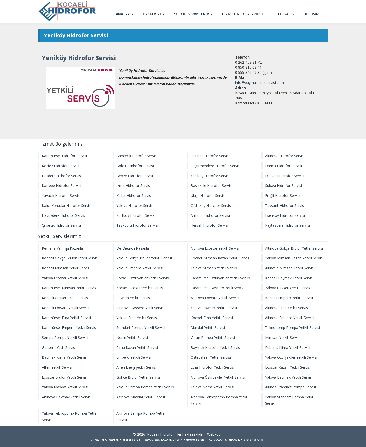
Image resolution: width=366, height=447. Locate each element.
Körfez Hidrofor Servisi (60, 165)
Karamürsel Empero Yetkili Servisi (69, 327)
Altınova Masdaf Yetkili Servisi (140, 397)
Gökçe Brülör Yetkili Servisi (138, 377)
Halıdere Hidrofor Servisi (62, 175)
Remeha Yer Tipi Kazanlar (63, 248)
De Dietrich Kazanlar (133, 248)
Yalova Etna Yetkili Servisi (137, 317)
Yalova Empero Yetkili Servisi (139, 268)
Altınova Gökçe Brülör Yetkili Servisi (294, 248)
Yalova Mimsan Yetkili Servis (214, 268)
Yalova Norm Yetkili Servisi (212, 387)
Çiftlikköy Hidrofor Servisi (211, 205)
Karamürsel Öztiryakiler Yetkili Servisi (221, 278)
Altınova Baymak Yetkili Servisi (67, 397)
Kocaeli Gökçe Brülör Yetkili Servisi (70, 258)
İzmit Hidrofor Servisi (133, 185)
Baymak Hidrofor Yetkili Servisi (216, 347)
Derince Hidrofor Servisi (210, 155)
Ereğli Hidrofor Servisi (282, 195)
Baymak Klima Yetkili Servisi (64, 357)
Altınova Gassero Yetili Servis (140, 307)
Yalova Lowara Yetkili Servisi (214, 307)
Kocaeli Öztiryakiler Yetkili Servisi (143, 278)
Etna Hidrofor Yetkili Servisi (213, 367)
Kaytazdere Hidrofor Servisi (287, 225)
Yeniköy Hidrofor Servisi (210, 175)
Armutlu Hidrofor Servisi (210, 215)
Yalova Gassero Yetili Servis (287, 287)
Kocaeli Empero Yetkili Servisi (289, 297)
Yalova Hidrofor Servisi (135, 205)
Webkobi (214, 434)
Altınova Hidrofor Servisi (284, 155)
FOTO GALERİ (284, 13)
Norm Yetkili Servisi (132, 337)
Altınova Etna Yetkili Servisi (287, 307)
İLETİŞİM (312, 13)
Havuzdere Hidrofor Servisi (64, 215)
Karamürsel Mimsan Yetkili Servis (69, 287)
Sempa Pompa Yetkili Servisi (65, 337)
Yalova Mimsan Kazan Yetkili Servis (294, 258)
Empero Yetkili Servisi (133, 357)
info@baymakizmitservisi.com (259, 82)
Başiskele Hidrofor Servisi (211, 185)
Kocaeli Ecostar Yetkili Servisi (140, 287)
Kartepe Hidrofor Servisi (61, 185)
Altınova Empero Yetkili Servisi (289, 317)
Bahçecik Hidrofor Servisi (136, 155)
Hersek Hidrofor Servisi (209, 225)
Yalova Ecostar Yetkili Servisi (65, 278)
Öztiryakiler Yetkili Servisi (211, 357)
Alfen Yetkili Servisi (57, 367)
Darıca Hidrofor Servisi (283, 165)
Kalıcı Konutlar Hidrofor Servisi (67, 205)
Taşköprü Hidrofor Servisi (137, 225)
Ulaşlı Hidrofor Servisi (208, 195)
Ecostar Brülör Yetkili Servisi (64, 377)
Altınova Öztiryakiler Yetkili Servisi (218, 377)
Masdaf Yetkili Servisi (208, 327)
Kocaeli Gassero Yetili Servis (65, 297)
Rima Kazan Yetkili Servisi (137, 347)
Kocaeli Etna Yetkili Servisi (212, 317)
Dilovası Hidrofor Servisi (284, 175)
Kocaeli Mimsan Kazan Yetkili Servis (220, 258)
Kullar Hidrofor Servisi (134, 195)
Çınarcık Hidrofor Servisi (61, 225)
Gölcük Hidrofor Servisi (135, 165)
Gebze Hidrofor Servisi (134, 175)
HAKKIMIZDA (154, 13)
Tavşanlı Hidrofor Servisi (285, 205)
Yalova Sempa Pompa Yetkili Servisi (145, 387)
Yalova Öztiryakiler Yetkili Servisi (291, 357)
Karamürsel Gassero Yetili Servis (217, 287)
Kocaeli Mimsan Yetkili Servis (65, 268)
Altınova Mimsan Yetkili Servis (289, 268)
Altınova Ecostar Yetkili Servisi (215, 248)
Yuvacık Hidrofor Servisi (61, 195)
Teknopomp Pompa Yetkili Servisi (292, 327)
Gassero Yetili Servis (58, 347)
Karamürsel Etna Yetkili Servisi (66, 317)
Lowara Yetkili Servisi (133, 297)
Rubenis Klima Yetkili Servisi (287, 347)
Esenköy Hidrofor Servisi (285, 215)
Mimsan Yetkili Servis (282, 337)
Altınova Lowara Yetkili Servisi (215, 297)
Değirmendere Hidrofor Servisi (215, 165)
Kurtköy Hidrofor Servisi (135, 215)
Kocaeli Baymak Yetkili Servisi (289, 278)
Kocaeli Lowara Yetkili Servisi (65, 307)
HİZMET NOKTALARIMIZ (243, 13)
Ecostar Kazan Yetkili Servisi (288, 367)
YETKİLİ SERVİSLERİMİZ (193, 13)
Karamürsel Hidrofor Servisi (64, 155)
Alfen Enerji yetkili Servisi (136, 367)
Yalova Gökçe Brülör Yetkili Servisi (144, 258)
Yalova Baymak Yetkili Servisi (288, 377)
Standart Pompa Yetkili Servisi (140, 327)
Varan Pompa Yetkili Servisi (213, 337)
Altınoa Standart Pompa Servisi (290, 387)
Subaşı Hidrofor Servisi (283, 185)
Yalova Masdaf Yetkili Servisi (65, 387)
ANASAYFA (125, 13)
